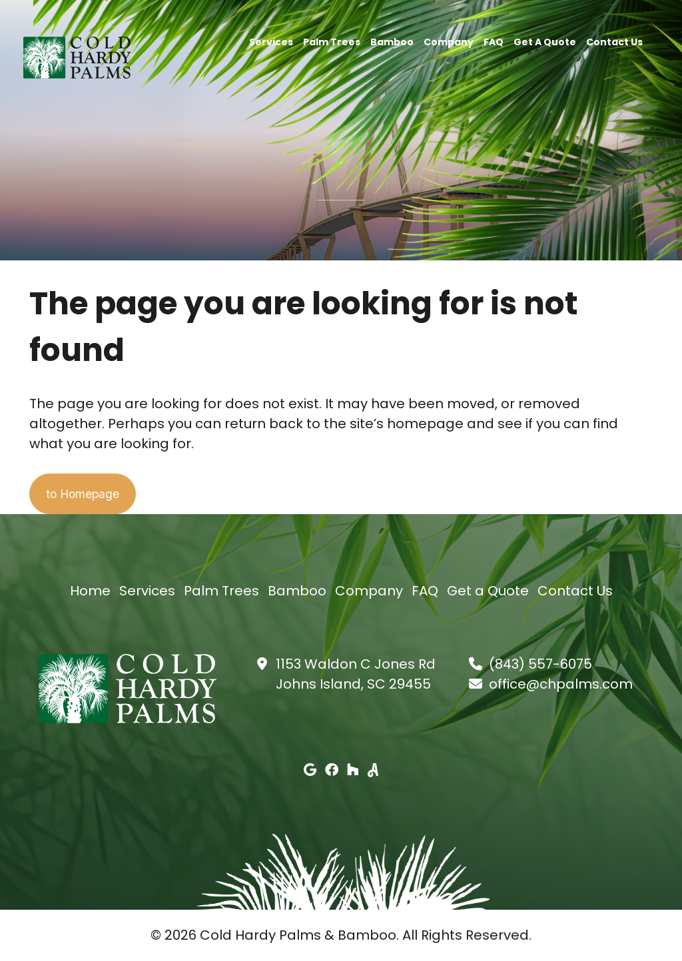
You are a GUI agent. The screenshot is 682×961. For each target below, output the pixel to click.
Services (271, 41)
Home (90, 591)
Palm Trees (331, 41)
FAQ (494, 41)
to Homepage (93, 494)
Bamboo (392, 41)
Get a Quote (544, 41)
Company (449, 41)
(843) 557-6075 (540, 664)
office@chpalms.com (561, 684)
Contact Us (614, 41)
